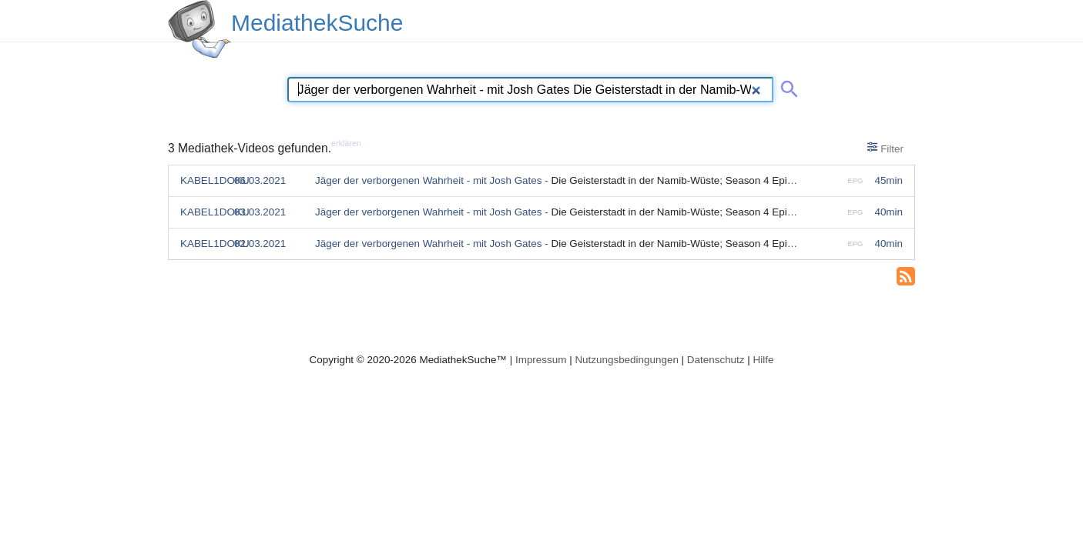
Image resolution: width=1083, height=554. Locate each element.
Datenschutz (716, 359)
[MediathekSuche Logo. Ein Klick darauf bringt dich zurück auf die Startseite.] (199, 29)
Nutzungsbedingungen (627, 359)
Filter (885, 148)
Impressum (540, 359)
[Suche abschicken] (786, 86)
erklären (346, 143)
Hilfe (763, 359)
